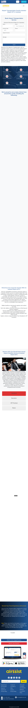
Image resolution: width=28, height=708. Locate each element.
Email (16, 24)
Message (4, 37)
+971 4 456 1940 (6, 697)
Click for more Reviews (14, 643)
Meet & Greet (4, 684)
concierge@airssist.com (21, 697)
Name (4, 24)
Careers (12, 689)
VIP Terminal (3, 686)
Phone (16, 28)
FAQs (11, 688)
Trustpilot (13, 632)
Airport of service (6, 32)
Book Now (24, 1)
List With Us (12, 686)
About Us (3, 688)
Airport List (3, 689)
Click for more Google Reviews (14, 640)
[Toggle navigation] (23, 6)
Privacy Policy (4, 691)
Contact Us (12, 684)
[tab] (14, 393)
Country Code (5, 28)
